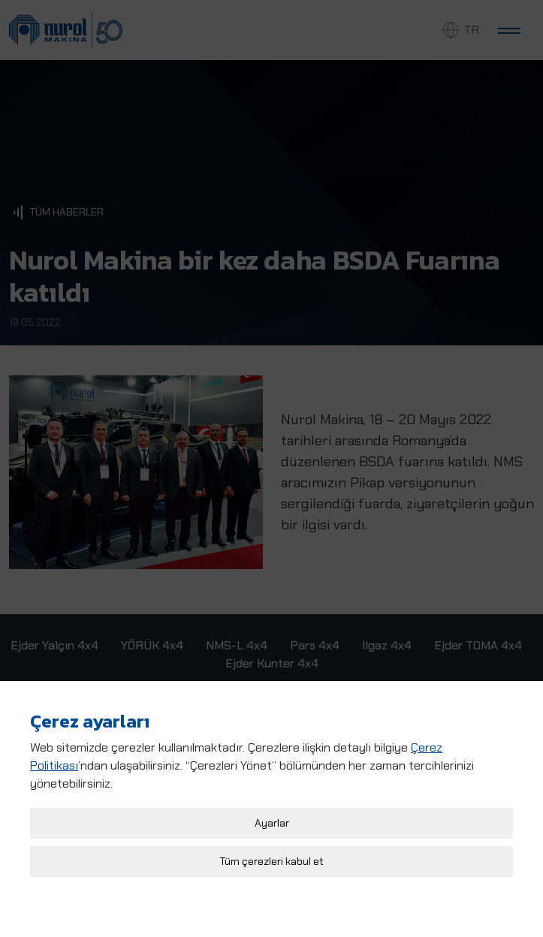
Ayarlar (272, 816)
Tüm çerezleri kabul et (272, 854)
